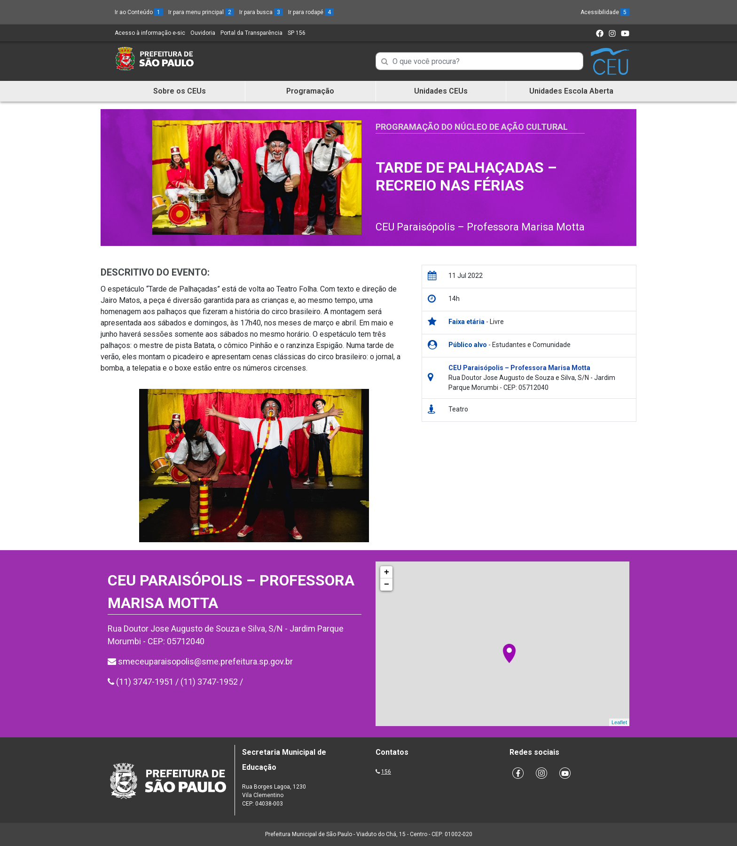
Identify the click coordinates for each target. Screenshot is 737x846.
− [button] (386, 584)
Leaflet (619, 722)
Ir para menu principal (201, 12)
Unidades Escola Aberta (571, 91)
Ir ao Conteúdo (139, 12)
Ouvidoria (202, 33)
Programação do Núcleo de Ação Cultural (472, 127)
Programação (310, 91)
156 (386, 771)
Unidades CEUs (441, 91)
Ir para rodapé (311, 12)
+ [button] (386, 572)
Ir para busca (261, 12)
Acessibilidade (604, 12)
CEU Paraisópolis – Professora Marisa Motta (480, 227)
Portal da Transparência (251, 33)
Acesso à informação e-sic (150, 33)
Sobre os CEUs (179, 91)
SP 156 (297, 33)
